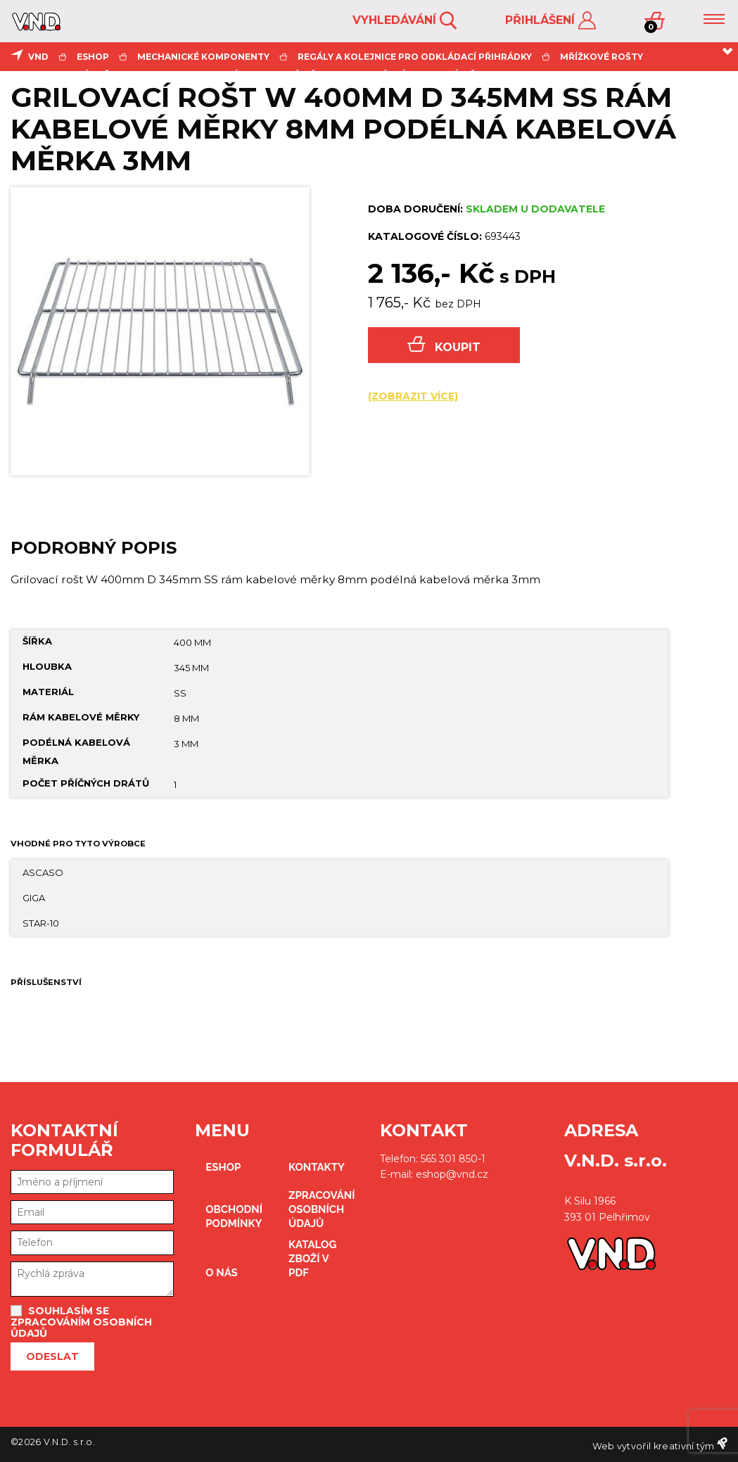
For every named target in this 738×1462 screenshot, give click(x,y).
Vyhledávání (404, 21)
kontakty (316, 1167)
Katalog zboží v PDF (312, 1258)
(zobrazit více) (413, 396)
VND (38, 56)
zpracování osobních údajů (321, 1209)
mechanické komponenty (203, 56)
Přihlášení (550, 21)
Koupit (444, 345)
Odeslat (52, 1356)
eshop (93, 56)
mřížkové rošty (601, 56)
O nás (221, 1272)
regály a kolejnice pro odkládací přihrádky (415, 56)
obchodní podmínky (233, 1216)
